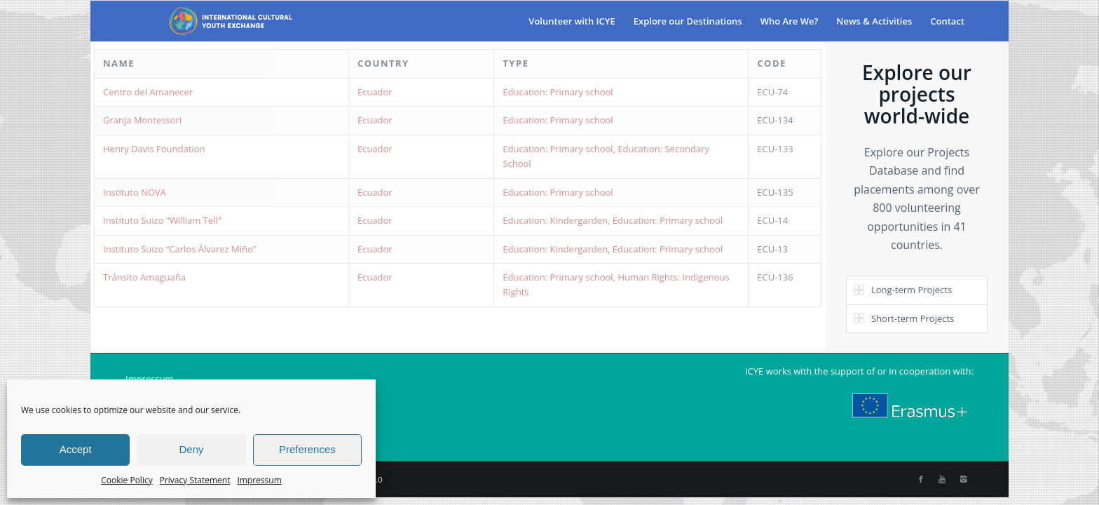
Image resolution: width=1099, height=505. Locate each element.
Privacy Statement (195, 480)
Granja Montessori (142, 120)
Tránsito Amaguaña (144, 277)
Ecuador (374, 92)
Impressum (259, 480)
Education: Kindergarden (555, 220)
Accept (76, 449)
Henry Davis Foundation (154, 148)
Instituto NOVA (134, 192)
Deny (191, 449)
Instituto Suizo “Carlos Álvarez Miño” (179, 249)
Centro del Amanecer (148, 92)
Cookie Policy (126, 480)
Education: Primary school (558, 92)
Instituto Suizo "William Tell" (162, 220)
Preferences (307, 449)
